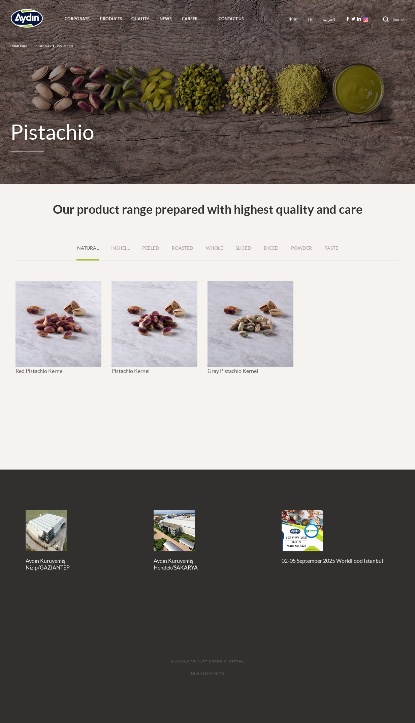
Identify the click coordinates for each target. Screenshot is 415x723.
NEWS (165, 18)
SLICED (243, 248)
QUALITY (140, 18)
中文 (293, 19)
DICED (271, 248)
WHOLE (214, 248)
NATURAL (88, 248)
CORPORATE (77, 18)
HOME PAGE (19, 46)
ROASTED (182, 248)
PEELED (150, 248)
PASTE (331, 248)
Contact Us (231, 18)
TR (310, 19)
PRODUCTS (111, 18)
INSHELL (120, 248)
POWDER (301, 248)
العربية (329, 19)
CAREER (190, 18)
